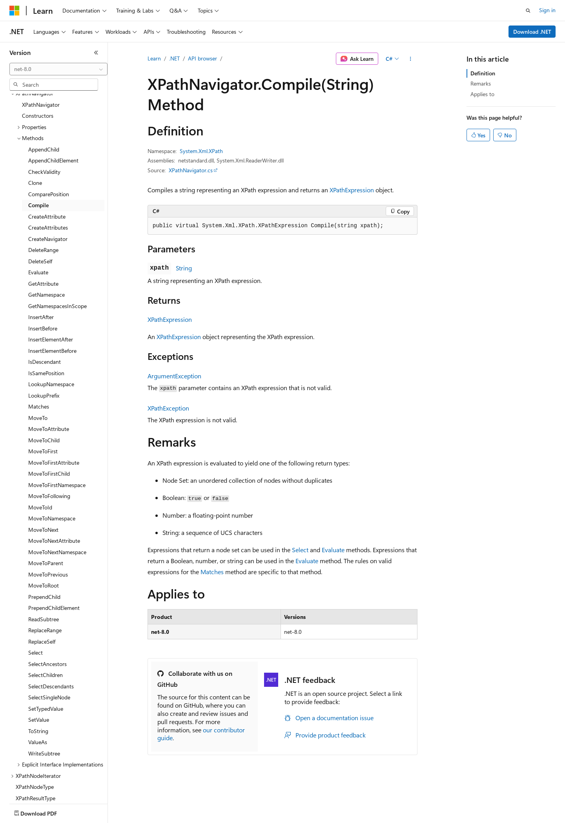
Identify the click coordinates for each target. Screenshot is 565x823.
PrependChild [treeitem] (44, 551)
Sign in (547, 10)
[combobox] (58, 69)
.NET (174, 58)
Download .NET (532, 31)
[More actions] (410, 59)
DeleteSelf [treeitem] (40, 215)
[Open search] (528, 11)
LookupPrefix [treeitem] (43, 349)
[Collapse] (96, 53)
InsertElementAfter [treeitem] (50, 293)
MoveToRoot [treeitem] (43, 539)
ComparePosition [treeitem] (48, 148)
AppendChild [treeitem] (43, 103)
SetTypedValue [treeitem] (45, 662)
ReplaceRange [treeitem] (45, 584)
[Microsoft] (14, 10)
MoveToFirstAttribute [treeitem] (53, 416)
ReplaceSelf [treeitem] (41, 595)
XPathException (168, 408)
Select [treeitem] (35, 606)
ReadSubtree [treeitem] (43, 573)
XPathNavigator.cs (191, 170)
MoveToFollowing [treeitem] (49, 450)
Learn (154, 58)
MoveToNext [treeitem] (43, 483)
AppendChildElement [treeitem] (53, 114)
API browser (202, 58)
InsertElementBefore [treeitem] (52, 304)
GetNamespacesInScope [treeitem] (57, 260)
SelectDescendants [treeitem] (51, 640)
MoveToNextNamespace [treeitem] (57, 506)
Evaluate (333, 550)
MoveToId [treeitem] (40, 461)
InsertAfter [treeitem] (41, 271)
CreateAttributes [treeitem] (48, 181)
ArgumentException (174, 376)
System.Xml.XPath (201, 151)
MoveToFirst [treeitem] (43, 405)
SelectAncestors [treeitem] (47, 618)
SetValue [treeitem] (38, 673)
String (184, 268)
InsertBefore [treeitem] (42, 282)
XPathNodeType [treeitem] (35, 741)
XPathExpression (352, 190)
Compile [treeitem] (38, 159)
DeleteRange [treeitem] (43, 204)
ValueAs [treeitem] (37, 696)
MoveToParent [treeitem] (45, 517)
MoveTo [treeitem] (37, 372)
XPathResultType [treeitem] (35, 752)
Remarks (480, 83)
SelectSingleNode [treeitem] (49, 651)
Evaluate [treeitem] (38, 226)
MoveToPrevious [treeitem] (48, 528)
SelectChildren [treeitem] (45, 629)
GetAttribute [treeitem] (43, 237)
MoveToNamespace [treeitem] (51, 472)
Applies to (482, 94)
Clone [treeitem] (35, 137)
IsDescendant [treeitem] (44, 315)
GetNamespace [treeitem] (46, 248)
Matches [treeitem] (38, 360)
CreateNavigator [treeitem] (47, 193)
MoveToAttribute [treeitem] (48, 383)
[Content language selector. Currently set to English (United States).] (45, 811)
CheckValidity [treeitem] (44, 126)
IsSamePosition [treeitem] (46, 327)
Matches (212, 572)
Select (300, 550)
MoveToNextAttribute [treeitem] (54, 494)
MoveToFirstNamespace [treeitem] (57, 439)
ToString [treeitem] (38, 685)
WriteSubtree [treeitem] (44, 707)
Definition (482, 73)
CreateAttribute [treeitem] (47, 170)
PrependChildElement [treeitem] (54, 562)
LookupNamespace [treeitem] (51, 338)
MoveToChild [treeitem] (44, 394)
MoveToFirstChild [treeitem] (49, 427)
